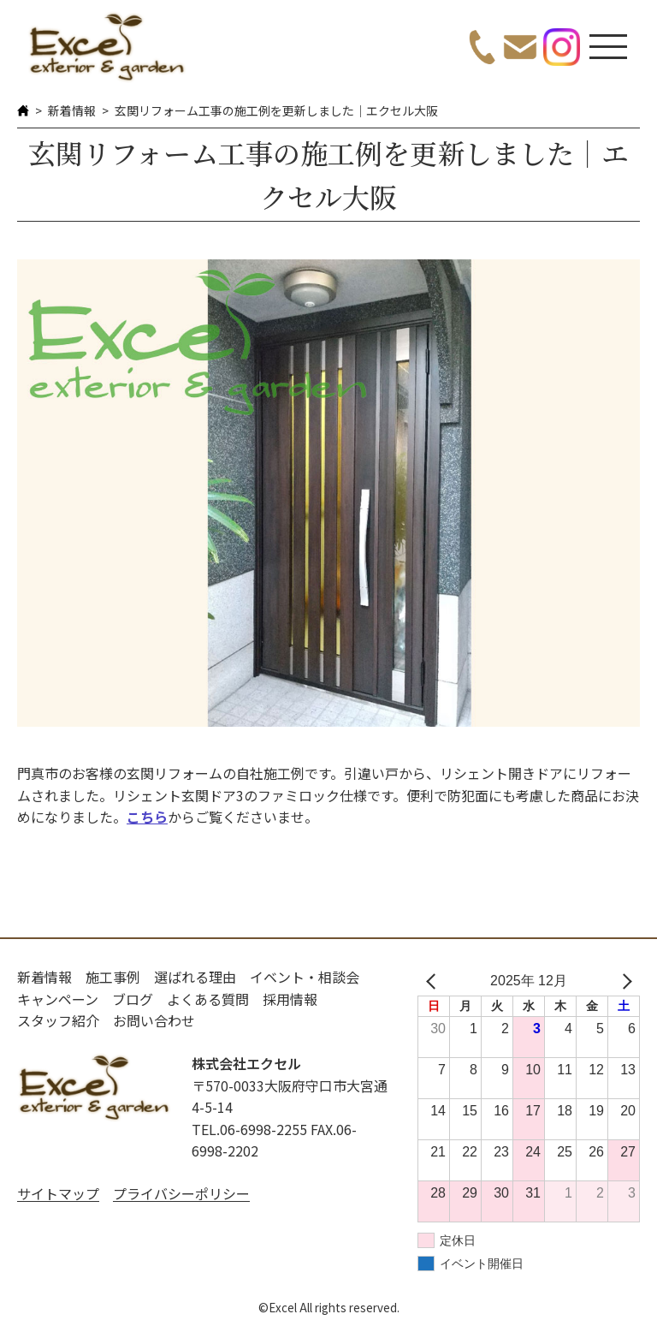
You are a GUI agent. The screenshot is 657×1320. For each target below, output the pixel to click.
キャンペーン (57, 999)
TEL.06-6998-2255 (249, 1129)
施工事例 (113, 976)
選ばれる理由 (195, 976)
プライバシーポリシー (181, 1193)
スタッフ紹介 (58, 1020)
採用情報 (290, 999)
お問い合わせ (154, 1020)
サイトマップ (58, 1193)
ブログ (132, 999)
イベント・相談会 (304, 976)
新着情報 (72, 110)
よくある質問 (208, 999)
